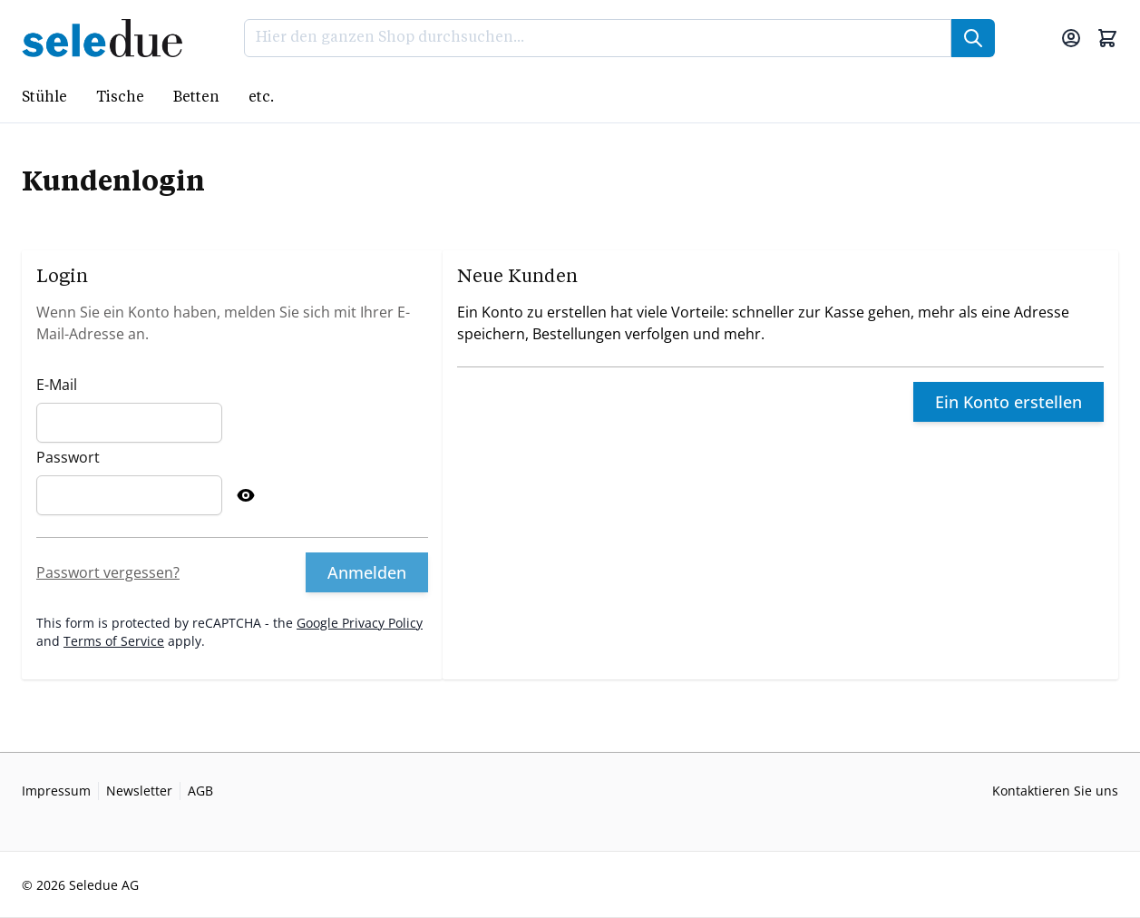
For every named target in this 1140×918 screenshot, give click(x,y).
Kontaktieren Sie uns (1055, 790)
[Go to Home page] (107, 38)
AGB (200, 790)
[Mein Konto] (1071, 38)
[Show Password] (245, 495)
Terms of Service (113, 640)
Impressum (56, 790)
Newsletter (139, 790)
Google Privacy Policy (360, 622)
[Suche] (973, 38)
